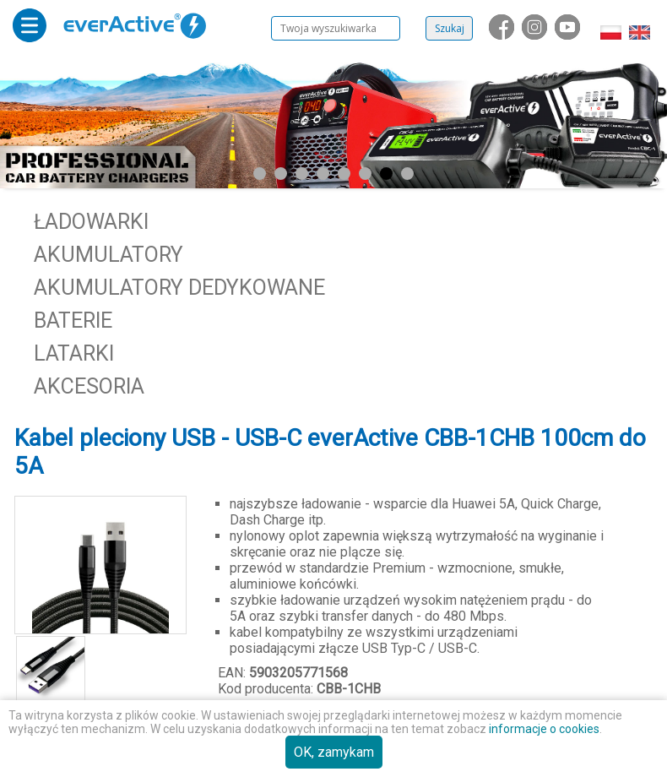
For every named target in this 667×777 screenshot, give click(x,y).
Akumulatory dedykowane (179, 287)
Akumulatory (108, 254)
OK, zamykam (334, 752)
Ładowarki (91, 221)
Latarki (74, 353)
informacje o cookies (544, 729)
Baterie (73, 320)
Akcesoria (89, 386)
